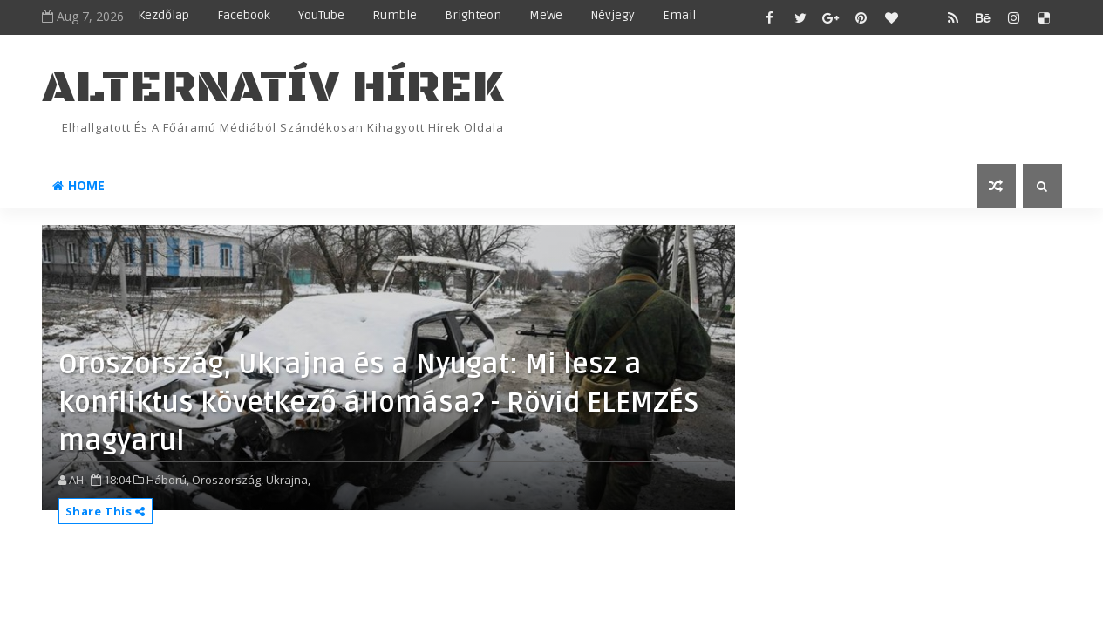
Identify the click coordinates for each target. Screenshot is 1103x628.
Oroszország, (227, 480)
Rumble (394, 15)
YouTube (321, 15)
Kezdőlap (163, 15)
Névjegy (612, 15)
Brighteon (473, 15)
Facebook (243, 15)
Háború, (167, 480)
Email (679, 15)
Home (78, 185)
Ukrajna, (288, 480)
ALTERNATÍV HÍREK (273, 87)
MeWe (545, 15)
